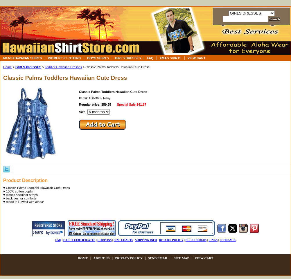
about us (102, 258)
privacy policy (128, 258)
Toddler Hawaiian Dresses (63, 67)
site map (181, 258)
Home (7, 67)
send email (158, 258)
